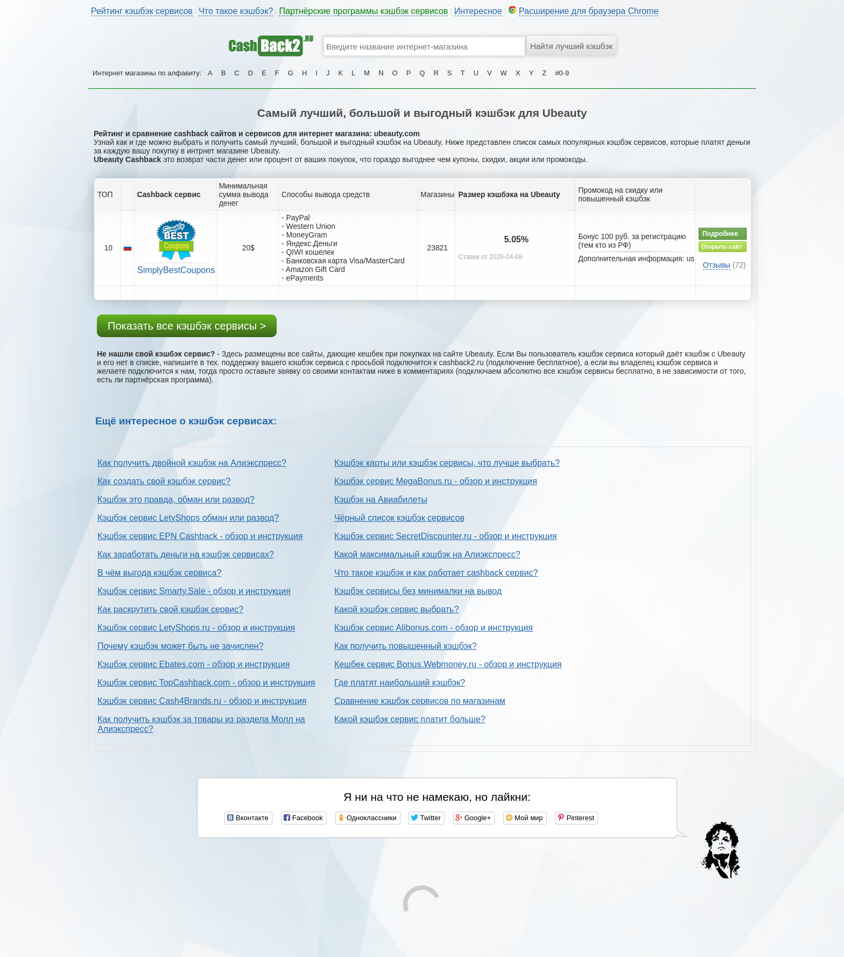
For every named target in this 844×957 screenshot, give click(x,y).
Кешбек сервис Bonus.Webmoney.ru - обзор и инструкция (447, 664)
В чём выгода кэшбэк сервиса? (159, 572)
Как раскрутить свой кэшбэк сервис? (170, 609)
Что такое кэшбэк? (236, 11)
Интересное (478, 11)
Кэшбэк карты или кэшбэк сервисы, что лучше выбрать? (447, 462)
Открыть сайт (721, 246)
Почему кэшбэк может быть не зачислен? (180, 646)
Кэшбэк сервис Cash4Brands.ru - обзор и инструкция (202, 700)
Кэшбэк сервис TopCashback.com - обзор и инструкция (206, 682)
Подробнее (720, 233)
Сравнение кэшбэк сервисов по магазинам (419, 700)
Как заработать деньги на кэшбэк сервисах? (185, 554)
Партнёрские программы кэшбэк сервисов (363, 11)
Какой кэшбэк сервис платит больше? (410, 719)
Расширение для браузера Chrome (589, 11)
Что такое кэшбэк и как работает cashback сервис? (436, 572)
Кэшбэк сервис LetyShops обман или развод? (188, 517)
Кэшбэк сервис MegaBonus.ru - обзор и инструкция (435, 481)
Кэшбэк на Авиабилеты (380, 499)
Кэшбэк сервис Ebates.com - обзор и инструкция (193, 664)
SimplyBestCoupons (176, 270)
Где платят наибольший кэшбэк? (399, 682)
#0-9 (562, 73)
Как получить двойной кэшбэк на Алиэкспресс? (191, 462)
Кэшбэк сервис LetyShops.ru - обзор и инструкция (196, 627)
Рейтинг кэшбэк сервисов (142, 11)
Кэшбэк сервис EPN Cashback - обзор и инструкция (200, 536)
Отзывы (716, 265)
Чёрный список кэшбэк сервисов (399, 517)
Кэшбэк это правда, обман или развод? (176, 499)
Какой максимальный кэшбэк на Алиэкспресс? (427, 554)
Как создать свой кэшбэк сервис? (163, 481)
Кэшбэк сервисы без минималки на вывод (418, 591)
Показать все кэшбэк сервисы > (187, 326)
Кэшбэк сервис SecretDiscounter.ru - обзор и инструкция (445, 536)
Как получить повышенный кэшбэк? (405, 646)
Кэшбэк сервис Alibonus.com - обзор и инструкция (433, 627)
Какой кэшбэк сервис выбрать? (396, 609)
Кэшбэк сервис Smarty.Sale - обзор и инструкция (194, 591)
